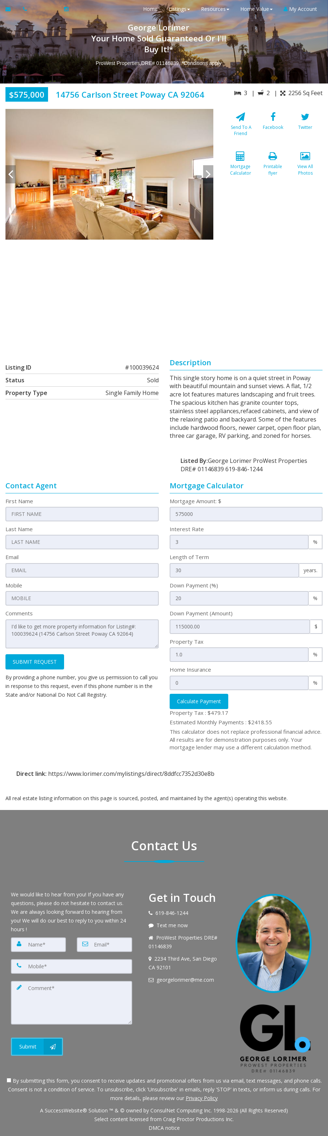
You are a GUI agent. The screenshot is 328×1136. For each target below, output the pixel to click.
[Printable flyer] (273, 168)
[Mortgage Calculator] (240, 168)
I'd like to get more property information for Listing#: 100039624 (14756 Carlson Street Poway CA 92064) (82, 633)
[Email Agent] (11, 9)
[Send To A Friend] (240, 129)
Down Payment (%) (194, 585)
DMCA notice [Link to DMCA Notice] (164, 1127)
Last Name (19, 529)
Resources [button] (215, 8)
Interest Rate (187, 529)
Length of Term (189, 557)
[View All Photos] (305, 168)
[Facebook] (273, 129)
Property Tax (186, 641)
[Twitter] (305, 129)
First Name (19, 501)
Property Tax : (199, 712)
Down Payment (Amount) (201, 613)
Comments (19, 613)
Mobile (13, 585)
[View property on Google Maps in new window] (162, 294)
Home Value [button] (256, 8)
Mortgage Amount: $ (195, 501)
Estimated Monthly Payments (221, 722)
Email (12, 557)
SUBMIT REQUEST (35, 661)
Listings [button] (179, 8)
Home (150, 8)
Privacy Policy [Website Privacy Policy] (202, 1098)
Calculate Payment (199, 701)
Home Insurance (190, 669)
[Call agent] (25, 9)
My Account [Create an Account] (300, 8)
